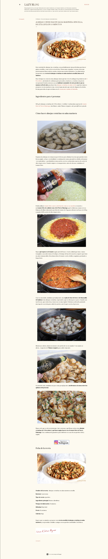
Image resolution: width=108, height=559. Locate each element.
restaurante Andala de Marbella (68, 89)
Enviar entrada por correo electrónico (49, 19)
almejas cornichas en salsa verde (66, 85)
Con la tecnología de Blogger (54, 554)
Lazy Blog (31, 4)
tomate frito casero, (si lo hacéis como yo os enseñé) (59, 206)
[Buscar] (86, 4)
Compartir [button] (21, 19)
